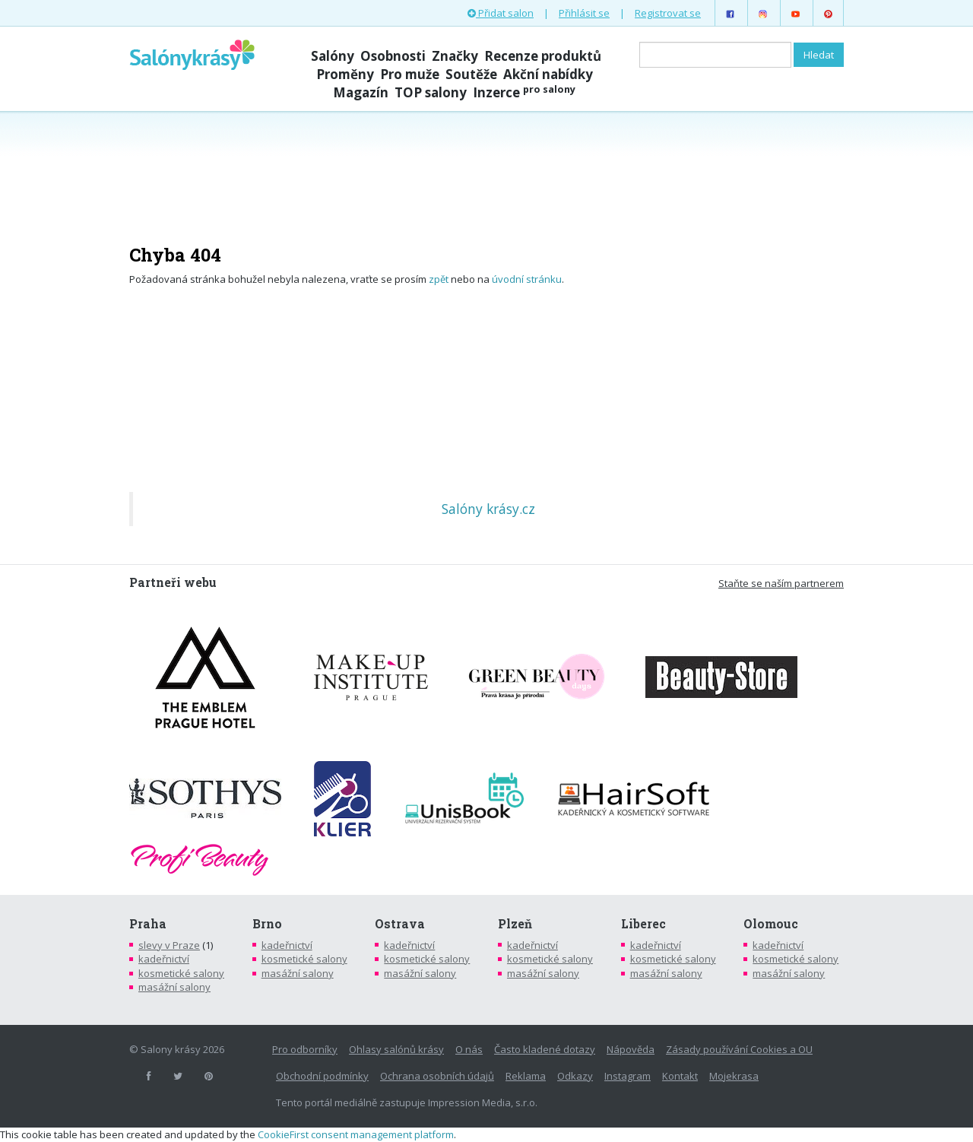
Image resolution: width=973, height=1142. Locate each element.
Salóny (332, 56)
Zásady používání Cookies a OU (739, 1049)
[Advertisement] (486, 169)
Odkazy (575, 1076)
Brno (267, 923)
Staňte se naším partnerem (781, 583)
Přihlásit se (584, 13)
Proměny (345, 74)
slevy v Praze (169, 945)
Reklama (526, 1076)
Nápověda (630, 1049)
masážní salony (174, 987)
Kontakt (680, 1076)
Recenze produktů (542, 56)
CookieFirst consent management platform (356, 1134)
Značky (455, 56)
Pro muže (409, 74)
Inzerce (524, 92)
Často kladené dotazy (544, 1049)
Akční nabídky (548, 74)
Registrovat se (668, 13)
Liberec (643, 923)
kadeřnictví (163, 959)
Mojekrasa (734, 1076)
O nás (469, 1049)
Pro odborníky (305, 1049)
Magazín (360, 92)
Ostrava (400, 923)
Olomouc (770, 923)
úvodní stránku (527, 279)
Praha (147, 923)
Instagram (627, 1076)
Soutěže (471, 74)
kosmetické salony (181, 973)
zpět (438, 279)
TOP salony (431, 92)
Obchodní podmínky (322, 1076)
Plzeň (515, 923)
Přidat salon (500, 13)
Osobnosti (393, 56)
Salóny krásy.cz (488, 509)
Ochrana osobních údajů (437, 1076)
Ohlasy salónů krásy (396, 1049)
